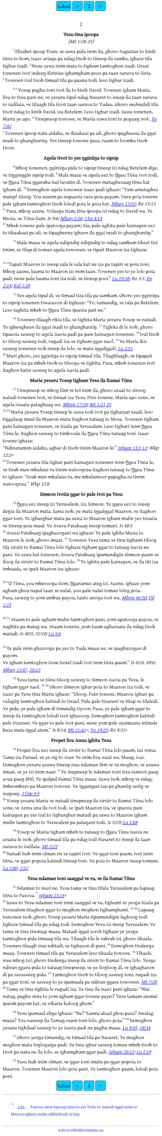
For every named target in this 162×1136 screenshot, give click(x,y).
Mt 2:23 (50, 846)
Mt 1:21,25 (100, 404)
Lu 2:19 (143, 1051)
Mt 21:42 (77, 729)
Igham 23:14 (51, 895)
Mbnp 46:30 (134, 597)
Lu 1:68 (130, 822)
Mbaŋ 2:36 (71, 218)
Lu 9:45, (130, 1027)
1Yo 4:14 (93, 218)
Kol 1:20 (21, 285)
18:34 (144, 1027)
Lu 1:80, (11, 868)
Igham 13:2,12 (132, 447)
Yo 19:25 (99, 729)
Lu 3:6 (54, 633)
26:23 (34, 669)
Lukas (64, 6)
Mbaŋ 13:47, (15, 669)
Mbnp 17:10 (75, 404)
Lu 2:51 (125, 348)
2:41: (21, 1107)
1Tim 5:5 (30, 793)
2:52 (24, 868)
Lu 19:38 (120, 278)
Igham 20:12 (121, 1051)
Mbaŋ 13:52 (123, 203)
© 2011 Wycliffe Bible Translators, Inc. (81, 1130)
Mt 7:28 (149, 981)
